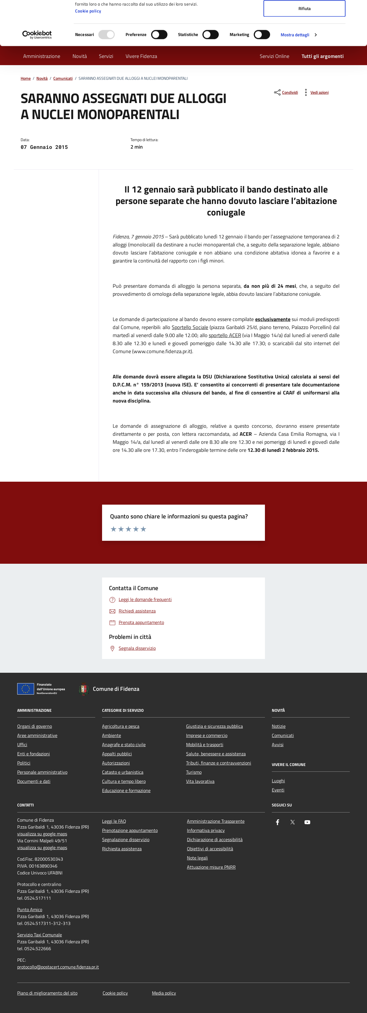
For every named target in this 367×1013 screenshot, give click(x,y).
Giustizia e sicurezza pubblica (214, 726)
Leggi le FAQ (114, 821)
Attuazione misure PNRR (211, 867)
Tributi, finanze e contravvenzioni (218, 762)
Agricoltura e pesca (120, 726)
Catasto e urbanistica (122, 772)
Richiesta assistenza (122, 848)
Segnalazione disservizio (125, 839)
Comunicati (283, 735)
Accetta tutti (304, 15)
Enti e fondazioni (33, 753)
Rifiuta (304, 52)
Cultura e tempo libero (124, 781)
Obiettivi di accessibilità (210, 848)
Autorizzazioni (116, 762)
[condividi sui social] (285, 92)
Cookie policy (88, 55)
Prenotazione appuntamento (130, 830)
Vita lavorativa (200, 781)
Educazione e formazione (126, 790)
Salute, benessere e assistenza (216, 753)
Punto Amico (29, 909)
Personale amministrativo (42, 772)
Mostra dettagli (295, 79)
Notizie (279, 726)
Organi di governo (34, 726)
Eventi (278, 789)
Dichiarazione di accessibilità (215, 839)
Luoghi (278, 780)
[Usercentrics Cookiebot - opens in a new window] (37, 79)
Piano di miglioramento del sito (47, 992)
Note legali (197, 857)
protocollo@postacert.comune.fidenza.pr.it (58, 966)
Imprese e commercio (206, 735)
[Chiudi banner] (358, 9)
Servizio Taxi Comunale (39, 934)
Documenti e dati (33, 781)
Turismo (194, 772)
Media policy (164, 992)
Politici (23, 762)
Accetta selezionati (304, 34)
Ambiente (111, 735)
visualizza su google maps (42, 833)
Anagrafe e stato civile (124, 744)
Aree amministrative (37, 735)
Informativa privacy (206, 830)
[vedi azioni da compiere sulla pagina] (315, 92)
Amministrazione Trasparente (216, 821)
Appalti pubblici (117, 753)
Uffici (22, 744)
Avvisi (278, 744)
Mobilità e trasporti (204, 744)
